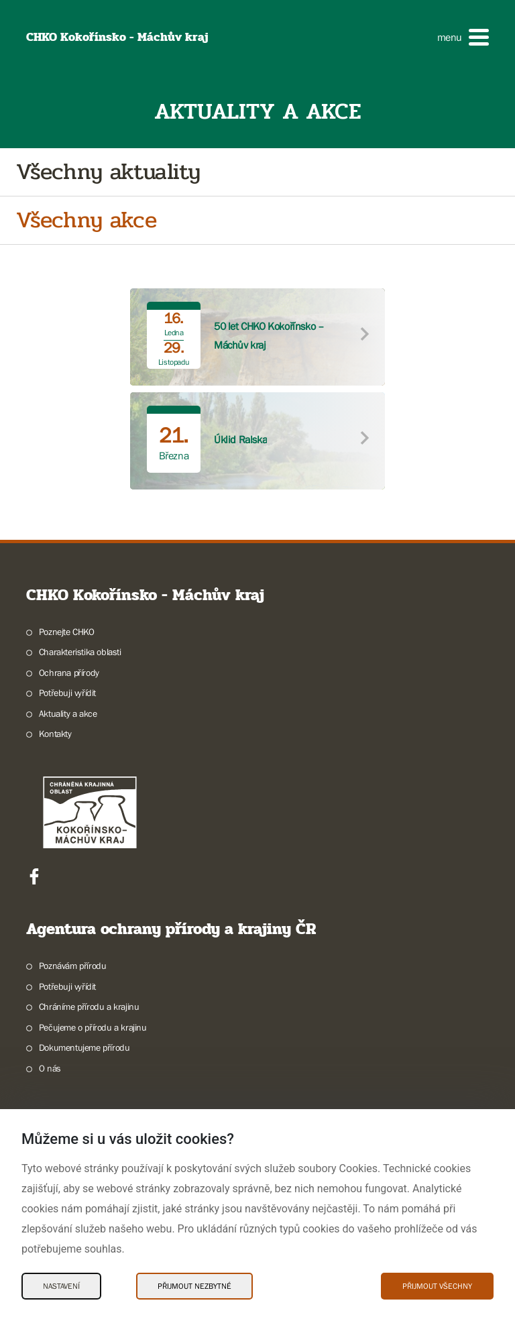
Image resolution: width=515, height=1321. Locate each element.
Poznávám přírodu (73, 965)
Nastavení (61, 1286)
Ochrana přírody (69, 672)
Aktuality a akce (68, 713)
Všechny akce (86, 220)
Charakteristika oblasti (80, 651)
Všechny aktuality (108, 172)
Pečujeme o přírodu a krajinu (93, 1027)
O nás (50, 1068)
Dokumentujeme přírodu (84, 1047)
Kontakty (55, 733)
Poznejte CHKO (67, 631)
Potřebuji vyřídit (67, 692)
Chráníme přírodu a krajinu (89, 1006)
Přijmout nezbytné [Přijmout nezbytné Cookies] (194, 1286)
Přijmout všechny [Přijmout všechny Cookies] (437, 1286)
